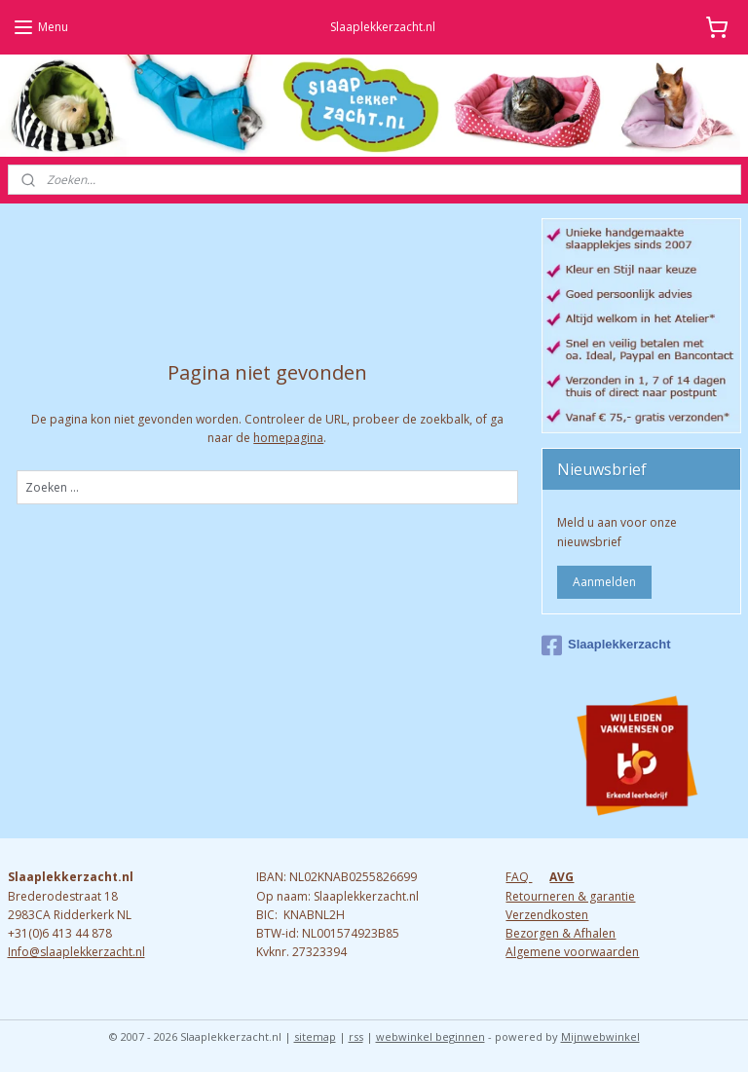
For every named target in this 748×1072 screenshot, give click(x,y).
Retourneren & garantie (570, 896)
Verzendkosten (546, 914)
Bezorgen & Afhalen (560, 933)
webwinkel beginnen (430, 1036)
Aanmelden (604, 581)
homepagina (288, 437)
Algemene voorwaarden (572, 951)
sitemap (315, 1036)
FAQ (518, 877)
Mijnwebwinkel (600, 1036)
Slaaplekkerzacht (606, 645)
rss (356, 1036)
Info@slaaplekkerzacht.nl (76, 951)
